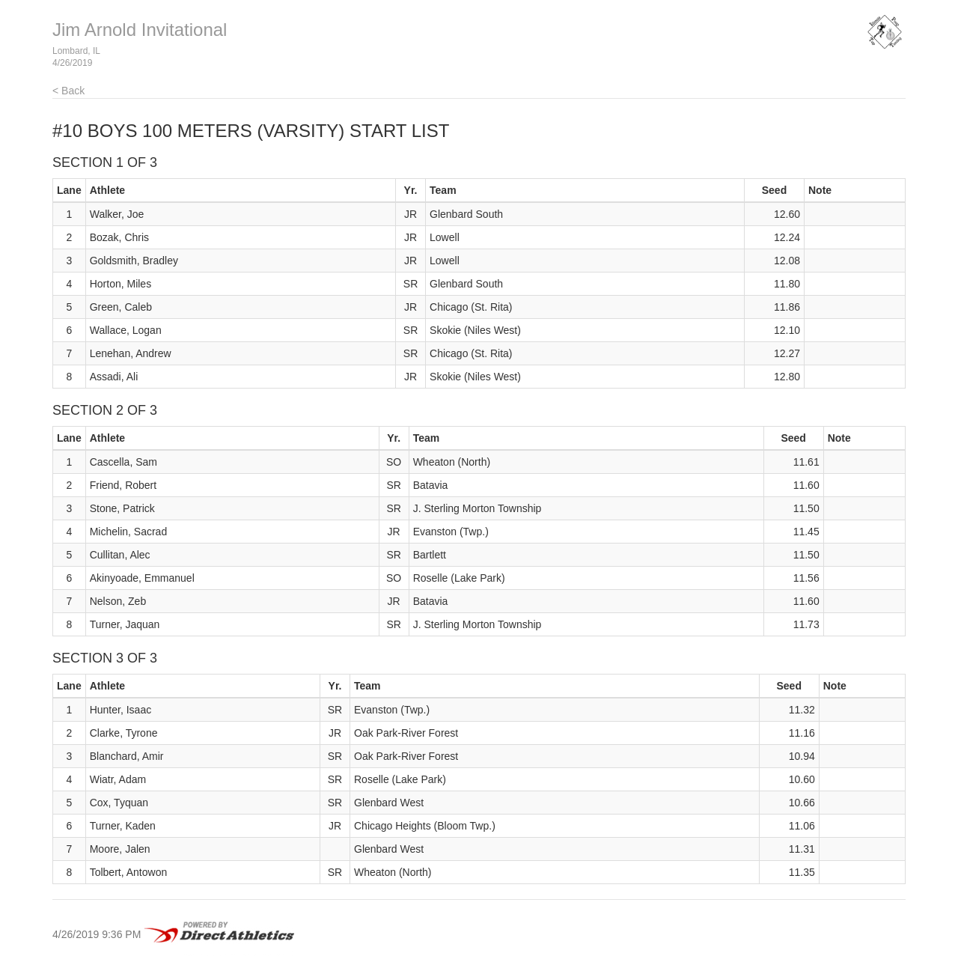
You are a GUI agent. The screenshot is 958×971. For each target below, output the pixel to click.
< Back (68, 91)
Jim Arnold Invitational (139, 29)
